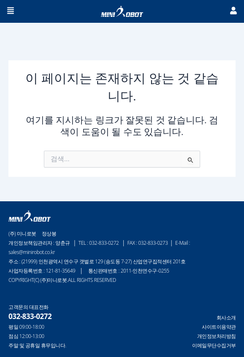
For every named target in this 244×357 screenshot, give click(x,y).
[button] (10, 11)
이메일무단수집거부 (214, 346)
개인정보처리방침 (216, 336)
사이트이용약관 (219, 327)
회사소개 (226, 318)
